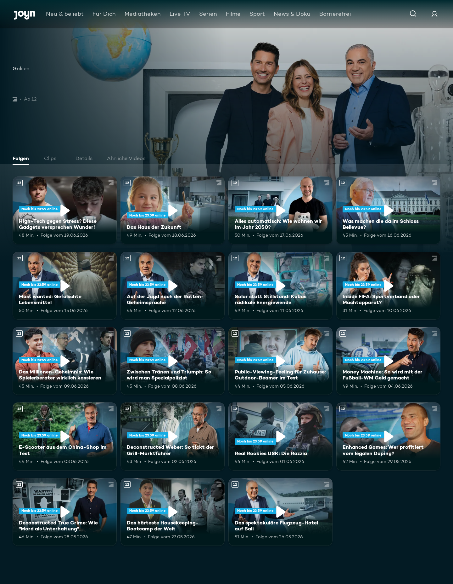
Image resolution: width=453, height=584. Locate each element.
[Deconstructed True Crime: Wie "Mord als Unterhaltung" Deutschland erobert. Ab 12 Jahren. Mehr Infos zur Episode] (65, 512)
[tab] (22, 159)
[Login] (434, 14)
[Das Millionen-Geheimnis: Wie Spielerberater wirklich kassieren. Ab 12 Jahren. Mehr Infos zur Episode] (65, 361)
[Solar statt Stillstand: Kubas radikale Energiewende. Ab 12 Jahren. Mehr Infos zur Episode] (280, 286)
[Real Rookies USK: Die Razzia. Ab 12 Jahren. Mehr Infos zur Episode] (280, 436)
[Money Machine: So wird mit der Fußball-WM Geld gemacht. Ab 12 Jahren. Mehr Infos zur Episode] (388, 361)
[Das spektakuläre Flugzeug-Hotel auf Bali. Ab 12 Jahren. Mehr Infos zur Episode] (280, 512)
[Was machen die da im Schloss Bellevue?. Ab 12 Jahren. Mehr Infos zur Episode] (388, 210)
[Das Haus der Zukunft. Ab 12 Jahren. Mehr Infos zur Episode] (172, 210)
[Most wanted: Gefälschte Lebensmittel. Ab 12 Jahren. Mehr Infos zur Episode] (65, 286)
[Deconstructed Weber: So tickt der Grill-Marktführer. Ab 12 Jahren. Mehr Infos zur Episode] (172, 436)
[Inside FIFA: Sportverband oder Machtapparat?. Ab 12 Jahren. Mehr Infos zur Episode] (388, 286)
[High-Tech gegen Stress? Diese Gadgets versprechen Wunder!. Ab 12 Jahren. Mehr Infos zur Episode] (65, 210)
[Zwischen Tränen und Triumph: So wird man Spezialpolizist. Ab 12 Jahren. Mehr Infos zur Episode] (172, 361)
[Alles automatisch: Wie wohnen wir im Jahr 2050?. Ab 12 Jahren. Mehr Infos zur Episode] (280, 210)
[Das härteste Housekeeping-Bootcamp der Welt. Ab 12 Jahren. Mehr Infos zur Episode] (172, 512)
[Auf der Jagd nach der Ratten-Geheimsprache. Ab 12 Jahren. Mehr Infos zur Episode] (172, 286)
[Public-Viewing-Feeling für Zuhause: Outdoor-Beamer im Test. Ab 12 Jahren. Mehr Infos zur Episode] (280, 361)
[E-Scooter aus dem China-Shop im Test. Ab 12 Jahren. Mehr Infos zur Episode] (65, 436)
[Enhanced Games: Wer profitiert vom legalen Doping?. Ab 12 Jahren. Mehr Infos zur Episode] (388, 436)
